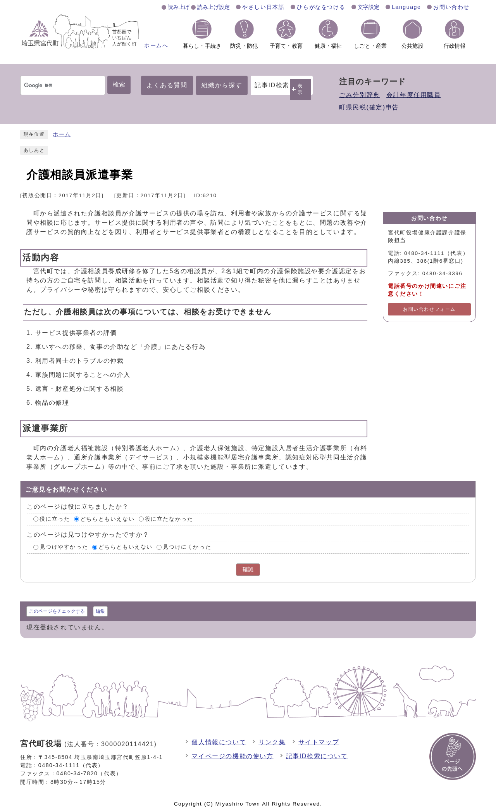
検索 (119, 84)
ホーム (62, 134)
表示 (300, 89)
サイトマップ (318, 742)
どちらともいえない (107, 519)
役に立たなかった (169, 519)
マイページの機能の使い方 (232, 756)
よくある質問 (167, 85)
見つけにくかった (187, 547)
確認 (248, 569)
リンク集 (272, 742)
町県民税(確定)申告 (369, 107)
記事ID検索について (317, 756)
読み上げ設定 (213, 7)
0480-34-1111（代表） (71, 765)
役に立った (55, 519)
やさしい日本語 (263, 7)
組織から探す (222, 85)
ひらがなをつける (321, 7)
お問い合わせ (451, 7)
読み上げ (178, 7)
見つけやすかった (64, 547)
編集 (100, 611)
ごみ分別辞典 (359, 95)
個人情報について (218, 742)
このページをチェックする (57, 611)
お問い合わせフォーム (429, 309)
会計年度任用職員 (413, 95)
